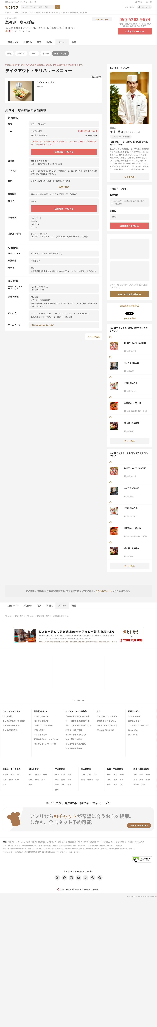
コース (34, 53)
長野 (69, 774)
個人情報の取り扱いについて (48, 852)
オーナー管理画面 (103, 842)
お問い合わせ (62, 842)
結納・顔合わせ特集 (74, 739)
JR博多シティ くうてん (106, 721)
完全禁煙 (68, 317)
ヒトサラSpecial (41, 716)
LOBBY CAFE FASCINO (135, 343)
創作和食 (17, 28)
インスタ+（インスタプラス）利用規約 (49, 848)
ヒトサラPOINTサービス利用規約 (95, 848)
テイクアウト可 (24, 31)
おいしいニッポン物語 (43, 726)
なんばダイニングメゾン (107, 716)
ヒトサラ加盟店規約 (44, 845)
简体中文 (78, 889)
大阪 (83, 774)
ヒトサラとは (25, 842)
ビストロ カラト (131, 383)
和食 (6, 28)
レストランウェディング (138, 726)
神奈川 (38, 774)
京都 (95, 774)
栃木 (43, 779)
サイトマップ (51, 842)
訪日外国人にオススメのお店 (46, 739)
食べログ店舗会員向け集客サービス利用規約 (18, 848)
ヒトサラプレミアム (11, 726)
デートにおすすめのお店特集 (77, 721)
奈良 (83, 779)
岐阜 (57, 779)
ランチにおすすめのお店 (76, 735)
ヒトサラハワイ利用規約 (73, 848)
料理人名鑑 (7, 716)
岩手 (19, 774)
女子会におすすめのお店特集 (77, 716)
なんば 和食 (49, 12)
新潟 (57, 774)
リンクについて (82, 842)
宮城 (4, 779)
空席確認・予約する (134, 31)
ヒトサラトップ (13, 842)
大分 (141, 779)
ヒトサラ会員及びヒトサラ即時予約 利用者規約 (19, 845)
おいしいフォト (134, 721)
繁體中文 (87, 889)
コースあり (57, 313)
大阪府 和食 (24, 12)
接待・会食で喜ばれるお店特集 (78, 726)
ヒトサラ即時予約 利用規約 (134, 842)
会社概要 (93, 842)
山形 (17, 779)
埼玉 (31, 779)
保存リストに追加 (102, 19)
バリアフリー (70, 313)
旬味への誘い (39, 730)
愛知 (69, 779)
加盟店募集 (72, 842)
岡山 (109, 784)
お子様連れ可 (83, 313)
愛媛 (122, 774)
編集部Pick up (40, 711)
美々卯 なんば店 (61, 12)
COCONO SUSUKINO (105, 730)
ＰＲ (99, 711)
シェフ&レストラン (11, 711)
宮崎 (148, 779)
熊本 (135, 779)
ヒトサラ (8, 12)
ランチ (46, 53)
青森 (13, 774)
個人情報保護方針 (30, 852)
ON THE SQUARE (131, 363)
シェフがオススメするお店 (14, 721)
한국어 (95, 889)
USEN (5, 842)
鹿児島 (136, 784)
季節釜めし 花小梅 (132, 403)
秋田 (11, 779)
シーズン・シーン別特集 (76, 711)
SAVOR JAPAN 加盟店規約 (62, 845)
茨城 (37, 779)
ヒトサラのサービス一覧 (143, 2)
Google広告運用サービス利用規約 (85, 845)
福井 (57, 789)
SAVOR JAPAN (134, 716)
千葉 (45, 774)
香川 (115, 774)
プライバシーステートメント (70, 852)
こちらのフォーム (104, 591)
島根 (122, 779)
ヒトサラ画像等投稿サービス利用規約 (121, 848)
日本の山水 (132, 735)
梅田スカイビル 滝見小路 (107, 726)
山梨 (63, 774)
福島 (4, 784)
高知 (109, 779)
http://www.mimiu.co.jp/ (42, 325)
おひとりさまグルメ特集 (76, 744)
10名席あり (35, 317)
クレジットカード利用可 (41, 313)
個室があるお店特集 (74, 748)
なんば (22, 616)
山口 (122, 784)
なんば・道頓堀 (11, 616)
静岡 (63, 779)
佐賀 (141, 774)
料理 (9, 53)
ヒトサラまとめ (40, 735)
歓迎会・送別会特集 (74, 730)
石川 (69, 784)
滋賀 (97, 779)
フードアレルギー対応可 (53, 317)
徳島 (109, 774)
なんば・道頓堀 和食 (36, 12)
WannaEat (133, 730)
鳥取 (115, 779)
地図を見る (64, 187)
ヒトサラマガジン (41, 721)
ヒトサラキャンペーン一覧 (45, 744)
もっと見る (129, 176)
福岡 (135, 774)
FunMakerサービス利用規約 (13, 852)
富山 (63, 784)
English (69, 889)
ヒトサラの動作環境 (38, 842)
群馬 (31, 784)
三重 (57, 784)
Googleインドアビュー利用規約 (110, 845)
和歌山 (90, 779)
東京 (31, 774)
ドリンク (21, 53)
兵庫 (89, 774)
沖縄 (143, 784)
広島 (115, 784)
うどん (11, 28)
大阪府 (15, 12)
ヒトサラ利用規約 (117, 842)
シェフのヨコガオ (10, 730)
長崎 (148, 774)
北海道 (5, 774)
